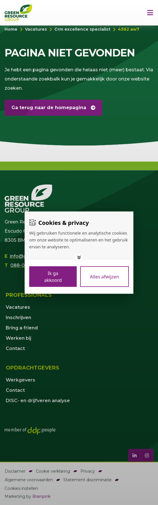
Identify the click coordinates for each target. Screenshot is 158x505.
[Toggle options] (79, 257)
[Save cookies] (53, 276)
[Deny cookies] (104, 276)
